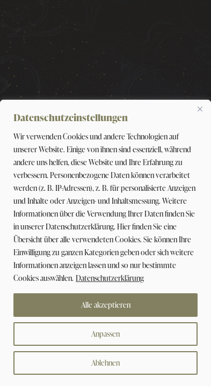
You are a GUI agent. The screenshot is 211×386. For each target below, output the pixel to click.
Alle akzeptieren (105, 305)
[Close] (199, 108)
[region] (105, 243)
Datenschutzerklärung (110, 278)
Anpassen (105, 334)
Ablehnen (105, 363)
